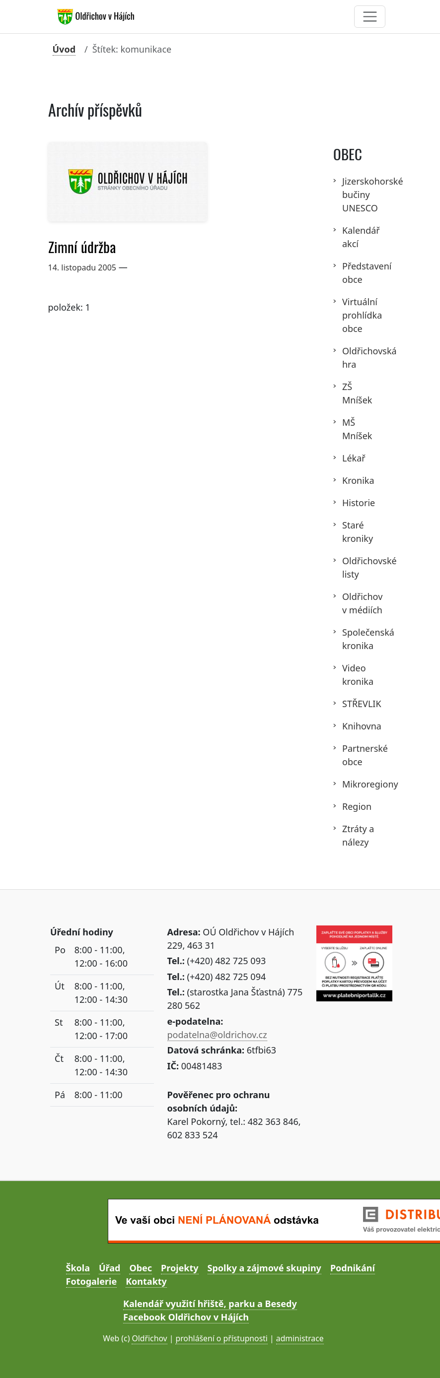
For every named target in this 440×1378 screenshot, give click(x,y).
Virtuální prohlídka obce (362, 315)
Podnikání (352, 1268)
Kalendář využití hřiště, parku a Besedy (210, 1304)
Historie (358, 503)
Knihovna (361, 726)
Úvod (64, 49)
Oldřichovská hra (362, 357)
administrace (300, 1338)
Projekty (179, 1268)
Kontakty (146, 1281)
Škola (78, 1268)
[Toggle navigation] (369, 16)
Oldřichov (149, 1338)
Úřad (109, 1268)
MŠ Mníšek (357, 429)
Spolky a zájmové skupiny (264, 1268)
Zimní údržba (82, 247)
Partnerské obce (362, 755)
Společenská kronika (362, 639)
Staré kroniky (357, 531)
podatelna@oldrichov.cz (217, 1035)
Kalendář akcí (361, 237)
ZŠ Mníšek (357, 393)
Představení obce (362, 272)
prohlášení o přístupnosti (221, 1338)
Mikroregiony (362, 784)
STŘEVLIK (361, 704)
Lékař (354, 458)
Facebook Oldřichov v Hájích (186, 1317)
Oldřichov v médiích (362, 603)
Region (356, 806)
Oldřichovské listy (362, 567)
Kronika (358, 480)
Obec (140, 1268)
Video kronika (357, 674)
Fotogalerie (91, 1281)
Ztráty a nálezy (358, 835)
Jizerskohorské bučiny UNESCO (362, 194)
